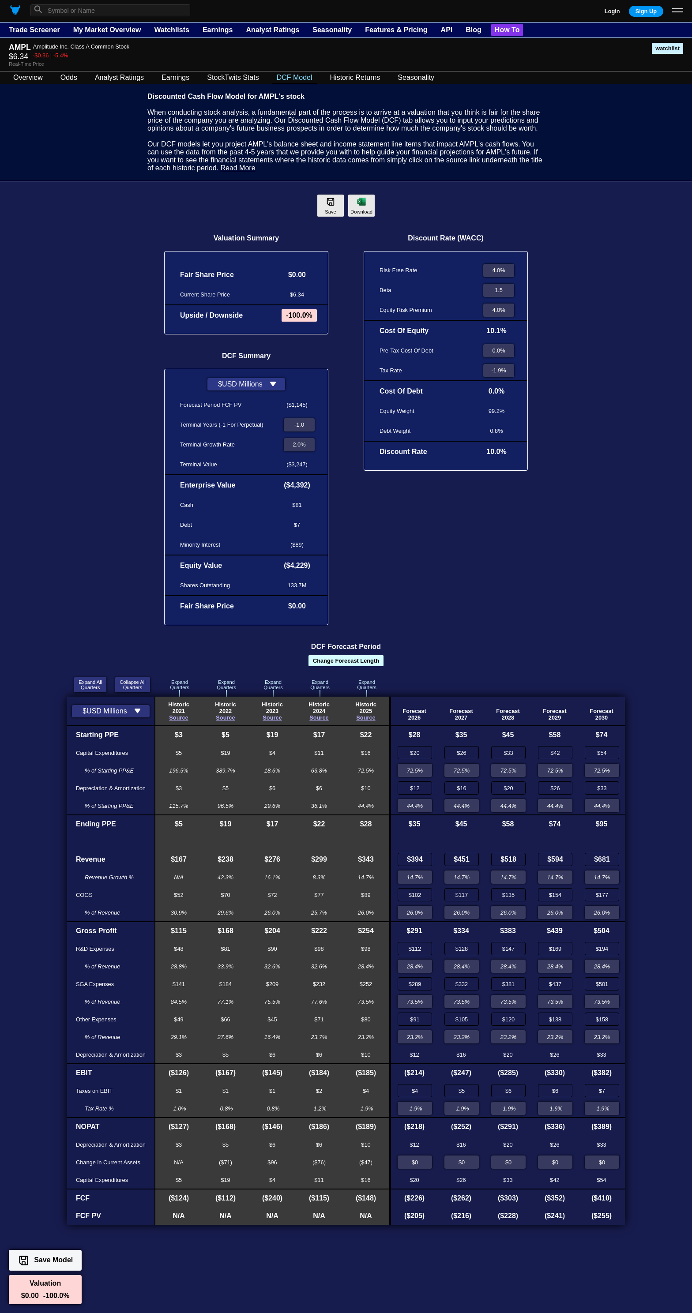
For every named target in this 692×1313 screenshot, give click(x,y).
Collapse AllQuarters (132, 684)
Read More (237, 168)
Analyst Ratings (272, 30)
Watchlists (171, 30)
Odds (68, 77)
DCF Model (294, 77)
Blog (473, 30)
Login (612, 11)
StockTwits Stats (233, 77)
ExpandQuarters (179, 684)
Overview (28, 77)
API (447, 30)
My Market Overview (107, 30)
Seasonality (332, 30)
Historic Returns (355, 77)
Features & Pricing (396, 30)
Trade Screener (34, 30)
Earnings (218, 30)
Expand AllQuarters (90, 684)
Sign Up (646, 11)
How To (507, 30)
